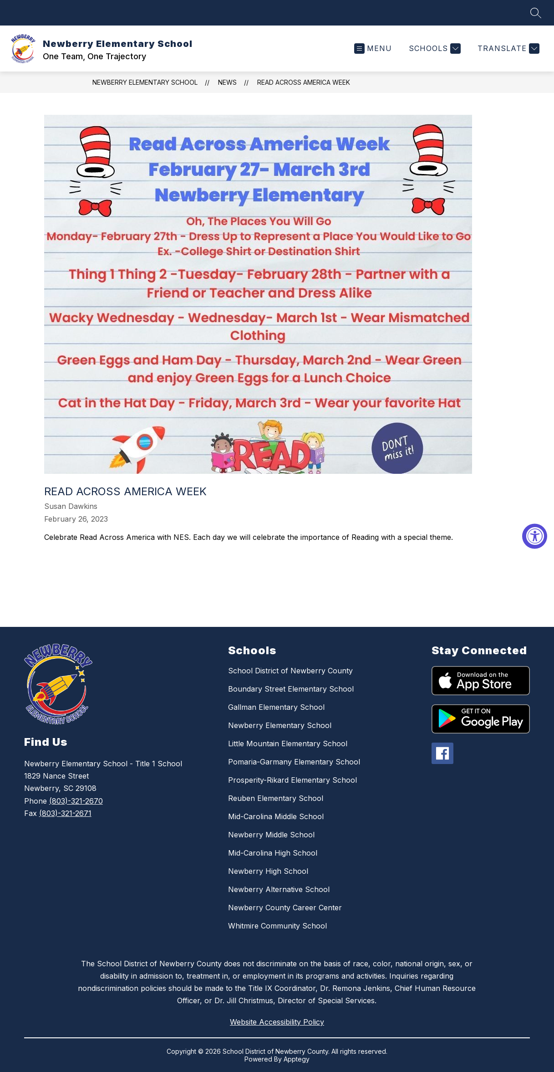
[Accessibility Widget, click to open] (534, 536)
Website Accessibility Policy (277, 1021)
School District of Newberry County (290, 670)
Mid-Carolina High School (272, 852)
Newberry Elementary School (145, 82)
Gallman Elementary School (276, 707)
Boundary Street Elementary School (291, 688)
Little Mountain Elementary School (287, 743)
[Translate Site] (507, 48)
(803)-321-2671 (65, 813)
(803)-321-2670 (76, 800)
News (227, 82)
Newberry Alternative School (279, 889)
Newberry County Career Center (285, 907)
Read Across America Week (303, 82)
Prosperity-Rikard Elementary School (292, 780)
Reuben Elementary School (275, 798)
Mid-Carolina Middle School (276, 816)
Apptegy (297, 1059)
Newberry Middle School (271, 834)
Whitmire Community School (277, 925)
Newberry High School (268, 871)
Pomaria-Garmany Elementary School (294, 761)
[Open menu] (373, 48)
